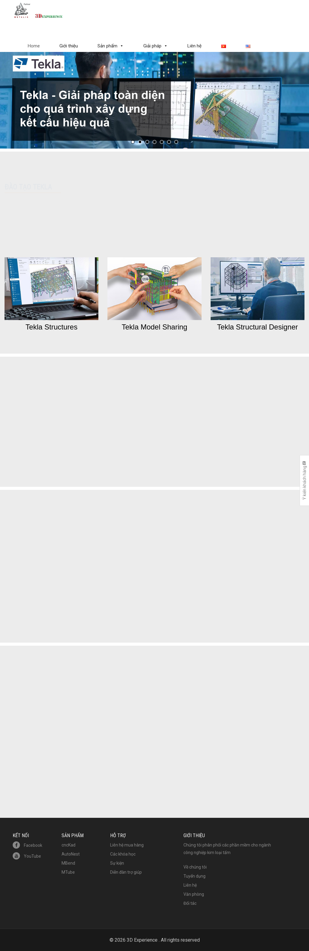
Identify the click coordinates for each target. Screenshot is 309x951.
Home (34, 46)
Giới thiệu (68, 46)
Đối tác (189, 903)
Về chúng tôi (195, 867)
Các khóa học (122, 854)
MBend (68, 863)
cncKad (68, 845)
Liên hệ (194, 46)
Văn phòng (193, 894)
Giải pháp (152, 46)
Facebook (27, 845)
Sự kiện (117, 863)
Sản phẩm (107, 46)
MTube (68, 872)
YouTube (27, 856)
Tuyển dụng (194, 876)
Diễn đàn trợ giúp (126, 872)
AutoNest (71, 854)
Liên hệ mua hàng (127, 845)
